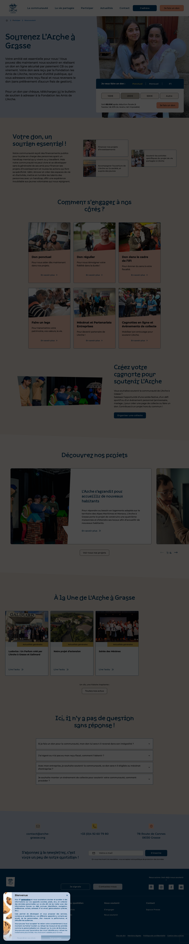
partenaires (25, 900)
